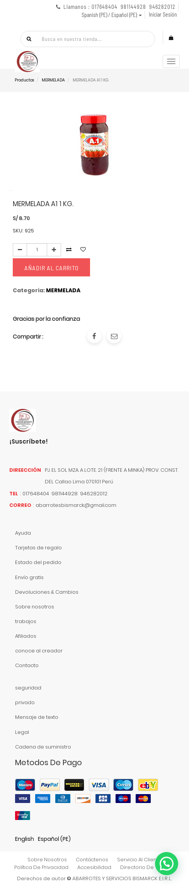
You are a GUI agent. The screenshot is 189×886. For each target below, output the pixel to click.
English (24, 839)
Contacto (27, 665)
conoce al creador (39, 650)
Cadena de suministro (43, 746)
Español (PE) (54, 839)
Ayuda (23, 533)
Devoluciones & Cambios (46, 592)
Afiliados (25, 636)
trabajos (25, 621)
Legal (22, 732)
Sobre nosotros (34, 606)
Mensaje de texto (36, 717)
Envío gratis (29, 577)
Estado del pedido (38, 562)
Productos (24, 80)
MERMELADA (53, 80)
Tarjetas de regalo (38, 547)
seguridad (28, 687)
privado (25, 702)
